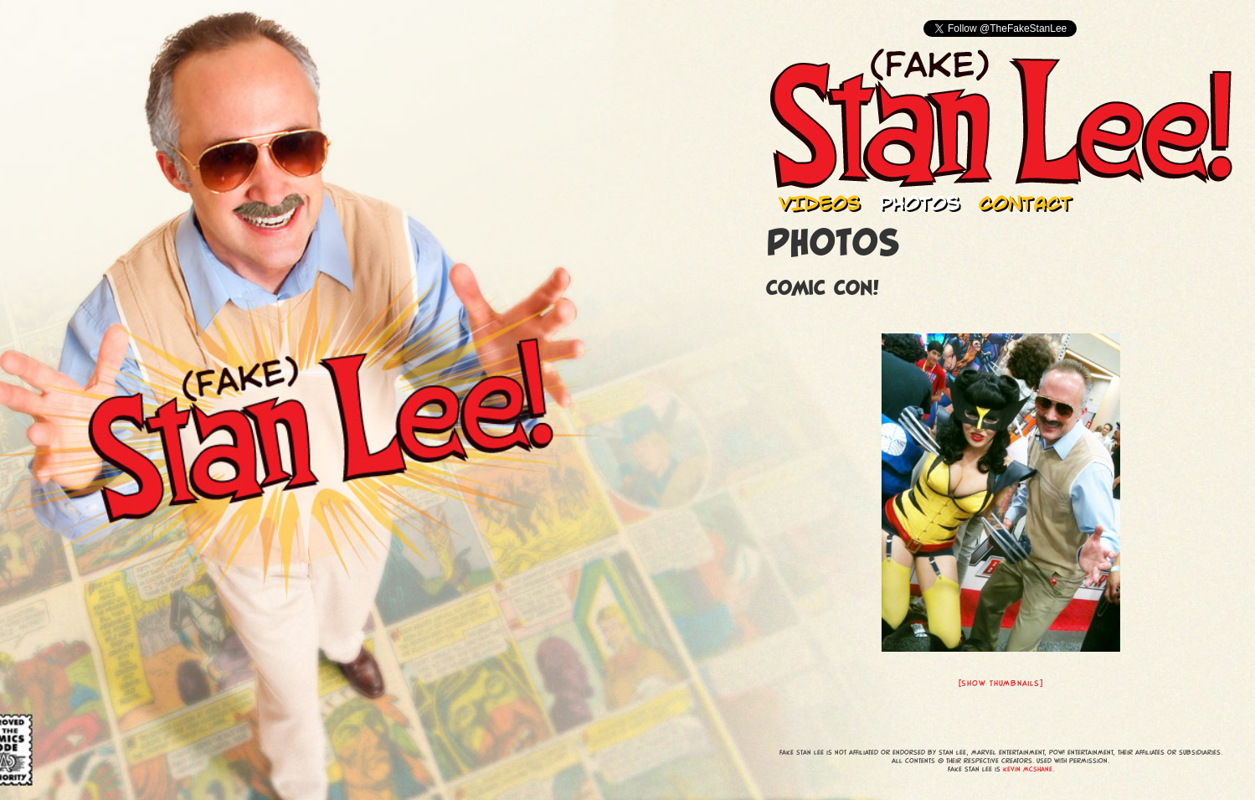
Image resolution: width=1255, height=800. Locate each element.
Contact (1025, 202)
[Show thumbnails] (1001, 683)
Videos (819, 202)
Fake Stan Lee (1000, 118)
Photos (919, 202)
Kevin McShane (1027, 769)
